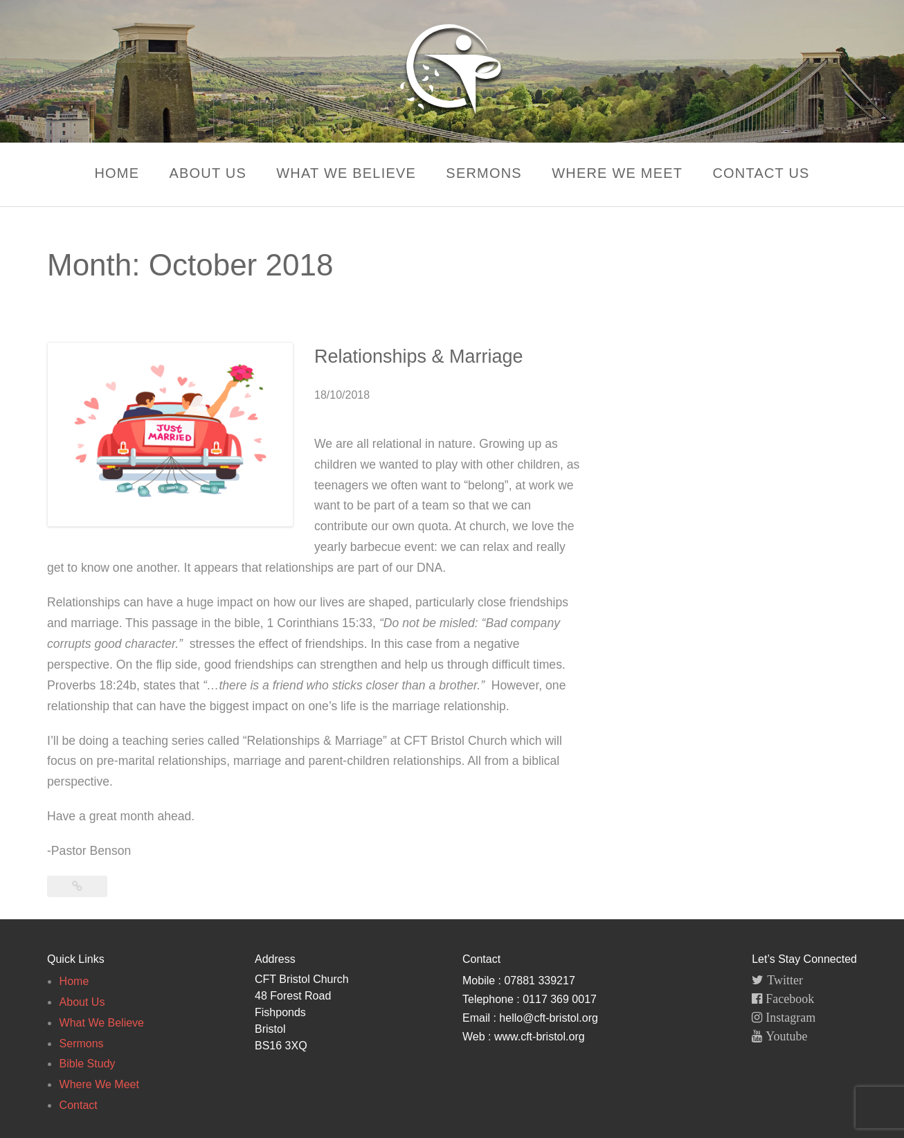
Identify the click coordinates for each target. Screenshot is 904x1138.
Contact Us (760, 173)
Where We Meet (617, 173)
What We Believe (346, 173)
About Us (208, 173)
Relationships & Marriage (418, 356)
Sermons (484, 173)
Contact (79, 1105)
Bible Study (88, 1063)
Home (116, 173)
